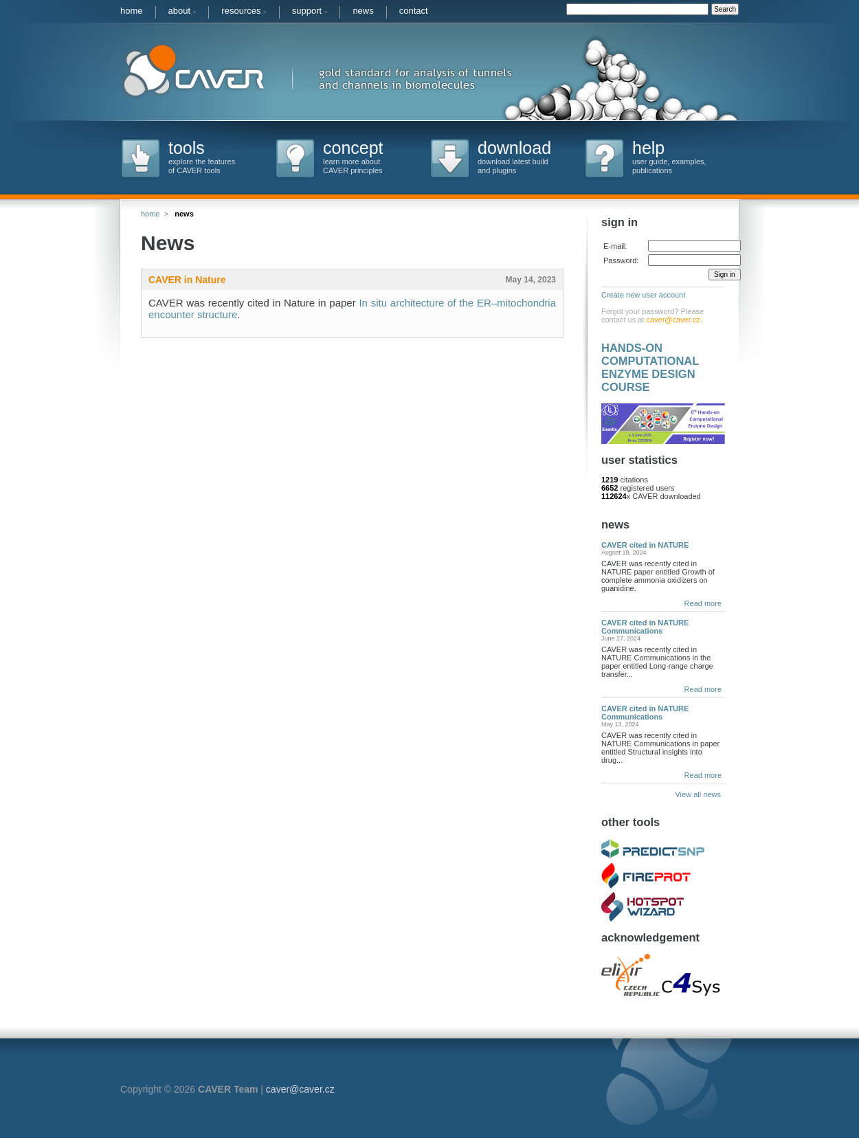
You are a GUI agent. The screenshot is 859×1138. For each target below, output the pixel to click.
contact (413, 10)
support (310, 10)
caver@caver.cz (673, 319)
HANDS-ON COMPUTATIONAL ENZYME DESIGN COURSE (650, 367)
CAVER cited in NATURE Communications (645, 626)
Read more (703, 603)
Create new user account (643, 295)
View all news (700, 794)
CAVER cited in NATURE (645, 545)
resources (243, 10)
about (182, 10)
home (131, 10)
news (363, 10)
